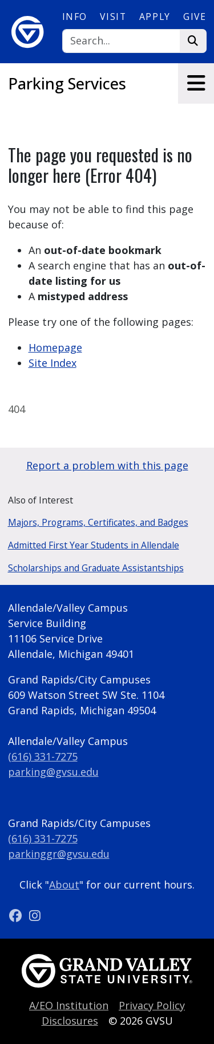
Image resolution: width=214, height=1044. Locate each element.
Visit (113, 16)
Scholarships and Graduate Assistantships (96, 568)
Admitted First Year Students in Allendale (93, 545)
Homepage (55, 347)
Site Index (52, 363)
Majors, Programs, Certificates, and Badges (98, 522)
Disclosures (70, 1020)
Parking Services (67, 83)
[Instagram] (35, 915)
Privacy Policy (152, 1005)
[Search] (121, 41)
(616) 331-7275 (43, 756)
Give (194, 16)
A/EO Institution (68, 1005)
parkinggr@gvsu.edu (59, 854)
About (64, 884)
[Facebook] (17, 915)
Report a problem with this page (107, 465)
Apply (155, 16)
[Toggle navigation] (196, 83)
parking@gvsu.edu (53, 772)
